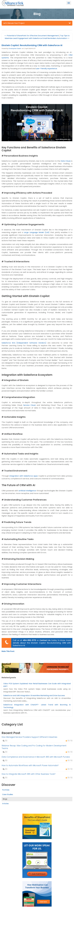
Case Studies (7, 794)
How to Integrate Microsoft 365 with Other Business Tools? (28, 774)
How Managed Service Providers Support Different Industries (29, 737)
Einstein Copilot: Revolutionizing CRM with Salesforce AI (32, 45)
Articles (5, 803)
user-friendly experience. (46, 68)
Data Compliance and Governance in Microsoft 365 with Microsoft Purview (36, 757)
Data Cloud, (66, 161)
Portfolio (5, 790)
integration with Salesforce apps (23, 476)
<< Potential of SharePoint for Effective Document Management (31, 35)
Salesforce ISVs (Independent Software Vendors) (24, 343)
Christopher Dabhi (14, 48)
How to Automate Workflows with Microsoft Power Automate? (30, 765)
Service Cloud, (29, 405)
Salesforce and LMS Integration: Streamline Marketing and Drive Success (34, 695)
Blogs (5, 799)
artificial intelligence (27, 490)
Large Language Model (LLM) (36, 232)
